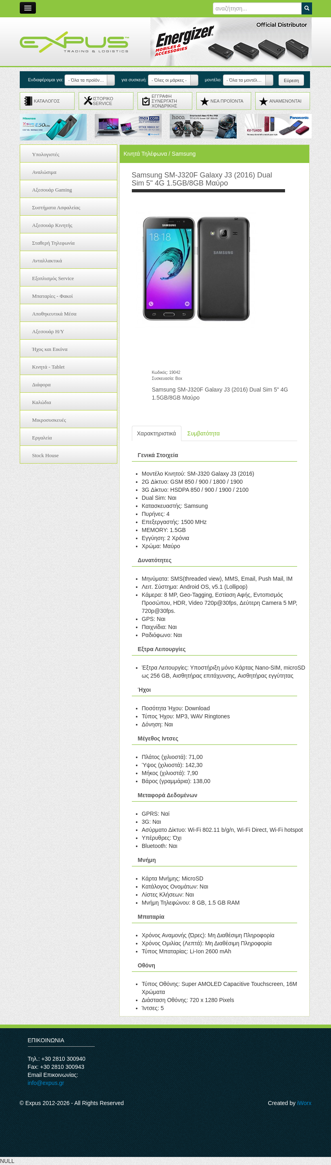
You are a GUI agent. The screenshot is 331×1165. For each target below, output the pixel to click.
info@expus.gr (46, 1083)
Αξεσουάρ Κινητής (52, 225)
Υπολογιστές (45, 154)
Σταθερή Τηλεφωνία (53, 243)
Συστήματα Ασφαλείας (56, 207)
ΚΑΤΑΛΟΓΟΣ (47, 101)
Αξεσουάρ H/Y (48, 331)
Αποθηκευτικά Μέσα (54, 314)
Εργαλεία (42, 438)
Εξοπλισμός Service (53, 278)
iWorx (304, 1103)
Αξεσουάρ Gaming (52, 190)
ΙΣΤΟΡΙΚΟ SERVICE (103, 101)
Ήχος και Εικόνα (50, 349)
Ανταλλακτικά (47, 261)
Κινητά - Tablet (48, 367)
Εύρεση (291, 80)
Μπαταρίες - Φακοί (52, 296)
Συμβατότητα (203, 433)
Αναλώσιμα (44, 172)
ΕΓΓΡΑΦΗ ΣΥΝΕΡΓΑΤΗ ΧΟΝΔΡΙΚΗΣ (164, 101)
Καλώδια (41, 402)
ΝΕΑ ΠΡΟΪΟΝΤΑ (227, 101)
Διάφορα (41, 384)
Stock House (45, 455)
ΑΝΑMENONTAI (285, 101)
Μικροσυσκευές (49, 420)
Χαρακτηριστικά (156, 433)
